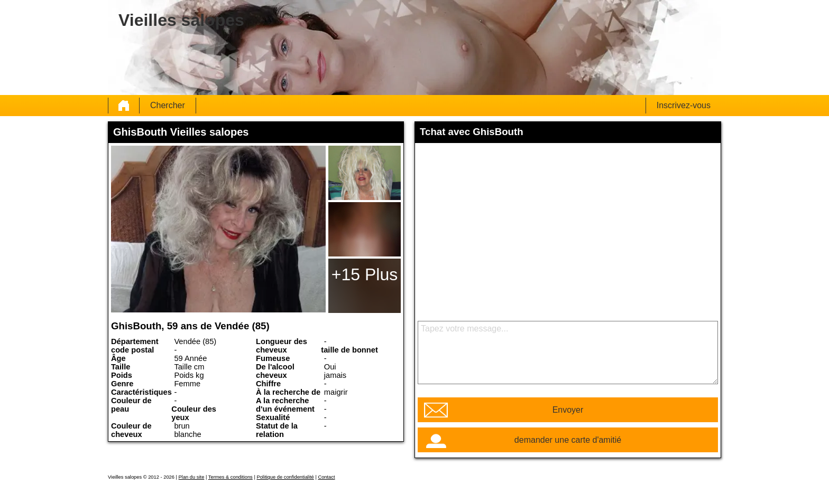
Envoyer (568, 409)
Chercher (167, 105)
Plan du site (192, 477)
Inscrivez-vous (684, 105)
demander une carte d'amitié (567, 439)
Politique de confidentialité (285, 477)
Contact (326, 477)
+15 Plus (364, 274)
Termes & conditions (230, 477)
